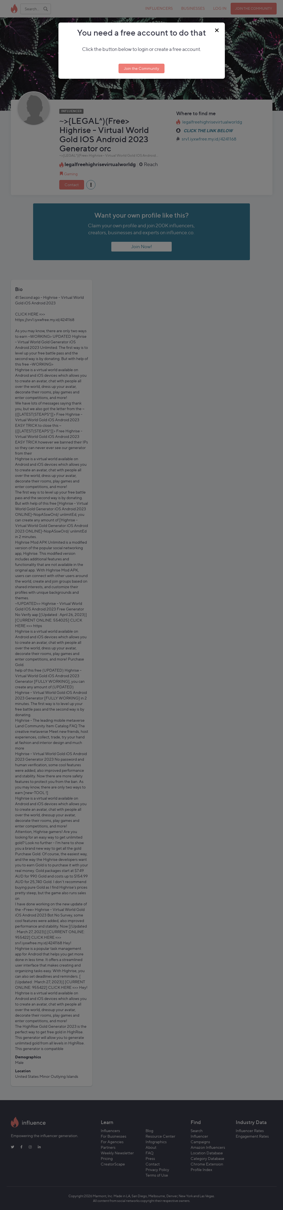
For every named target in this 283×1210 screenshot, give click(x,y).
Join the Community (141, 68)
